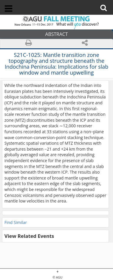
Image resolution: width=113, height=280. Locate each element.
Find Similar (15, 222)
